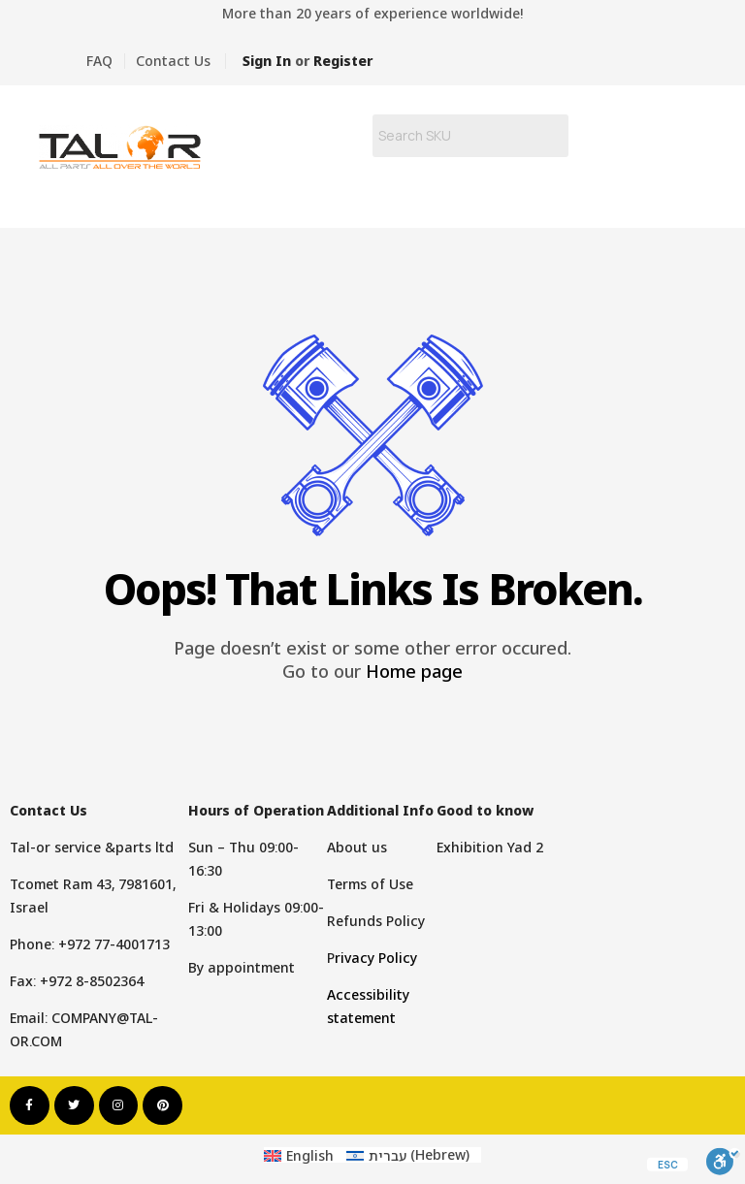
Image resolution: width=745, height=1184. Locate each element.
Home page (414, 671)
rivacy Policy (376, 957)
